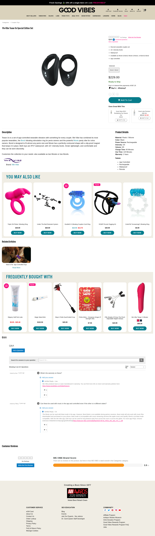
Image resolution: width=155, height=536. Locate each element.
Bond (23, 140)
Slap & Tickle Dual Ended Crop (65, 317)
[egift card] (108, 10)
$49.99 (17, 228)
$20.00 (65, 322)
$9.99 (137, 228)
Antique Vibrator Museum (112, 517)
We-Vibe (15, 164)
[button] (138, 320)
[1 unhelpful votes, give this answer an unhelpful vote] (45, 430)
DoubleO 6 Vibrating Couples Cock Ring (77, 224)
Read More (16, 268)
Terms (28, 526)
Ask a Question (113, 42)
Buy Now (17, 233)
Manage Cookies (32, 531)
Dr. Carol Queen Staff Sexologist (73, 519)
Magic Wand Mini (40, 317)
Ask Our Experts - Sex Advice (72, 516)
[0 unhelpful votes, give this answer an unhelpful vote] (45, 395)
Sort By (126, 367)
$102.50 (40, 322)
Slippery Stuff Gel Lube (15, 317)
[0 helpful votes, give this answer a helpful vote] (45, 390)
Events (64, 514)
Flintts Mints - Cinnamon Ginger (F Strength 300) (90, 318)
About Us (29, 514)
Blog (63, 511)
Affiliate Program (109, 515)
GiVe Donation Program (111, 520)
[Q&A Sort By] (138, 366)
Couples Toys (15, 22)
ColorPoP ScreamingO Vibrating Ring (137, 224)
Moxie (76, 140)
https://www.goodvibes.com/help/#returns (55, 386)
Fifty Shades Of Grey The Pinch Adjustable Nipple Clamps (115, 318)
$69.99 (47, 228)
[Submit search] (141, 360)
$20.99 (114, 323)
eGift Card (29, 511)
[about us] (132, 10)
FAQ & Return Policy (33, 528)
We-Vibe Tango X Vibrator (140, 317)
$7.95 (90, 323)
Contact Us (30, 516)
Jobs (105, 527)
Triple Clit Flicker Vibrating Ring (18, 224)
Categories (5, 22)
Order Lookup (31, 519)
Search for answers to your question (23, 360)
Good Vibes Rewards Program (114, 522)
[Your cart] (144, 10)
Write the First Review (134, 37)
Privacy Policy (31, 523)
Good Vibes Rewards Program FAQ (116, 525)
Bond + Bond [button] (114, 70)
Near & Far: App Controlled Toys (16, 264)
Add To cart (125, 100)
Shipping (29, 521)
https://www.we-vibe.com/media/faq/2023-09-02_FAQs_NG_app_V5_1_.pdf (98, 421)
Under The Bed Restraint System (47, 224)
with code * (77, 3)
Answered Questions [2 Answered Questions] (121, 39)
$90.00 (139, 324)
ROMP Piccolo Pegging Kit (107, 224)
